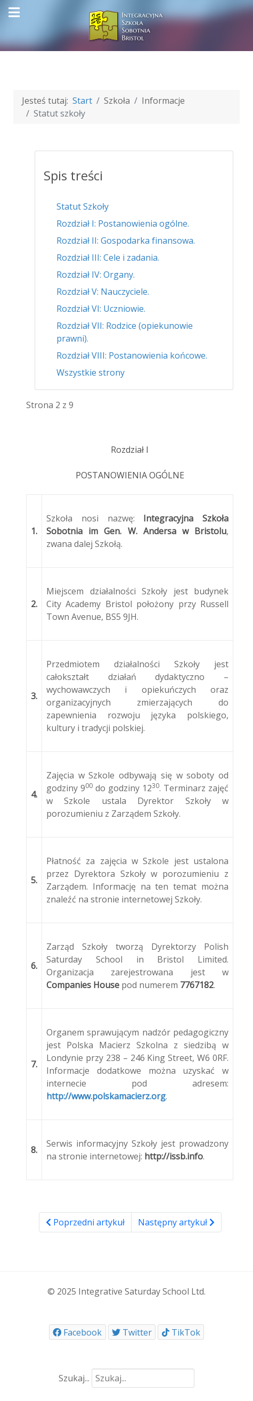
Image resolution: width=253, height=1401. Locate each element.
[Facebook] (77, 1332)
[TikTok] (181, 1332)
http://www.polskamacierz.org (106, 1096)
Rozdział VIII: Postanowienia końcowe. (131, 355)
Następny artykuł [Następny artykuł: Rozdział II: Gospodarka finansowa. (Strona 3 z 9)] (176, 1222)
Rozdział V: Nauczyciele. (102, 291)
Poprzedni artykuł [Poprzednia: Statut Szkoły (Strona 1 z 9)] (85, 1222)
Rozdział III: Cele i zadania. (107, 257)
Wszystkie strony (90, 372)
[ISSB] (127, 24)
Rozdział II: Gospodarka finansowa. (125, 240)
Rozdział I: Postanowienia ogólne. (122, 223)
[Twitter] (132, 1332)
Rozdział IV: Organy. (95, 274)
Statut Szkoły (82, 206)
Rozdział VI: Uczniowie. (100, 308)
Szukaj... (74, 1378)
